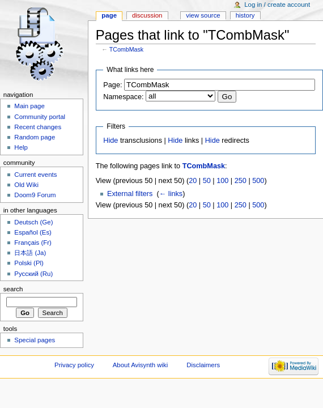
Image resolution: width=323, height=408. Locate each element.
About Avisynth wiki (140, 365)
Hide (110, 140)
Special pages (34, 340)
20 (193, 181)
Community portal (39, 116)
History (245, 15)
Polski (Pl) (29, 263)
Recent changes (37, 127)
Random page (34, 137)
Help (21, 147)
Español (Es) (33, 232)
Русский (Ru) (33, 273)
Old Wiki (26, 184)
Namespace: (123, 97)
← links (171, 194)
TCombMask (126, 49)
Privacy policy (74, 365)
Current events (35, 174)
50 (207, 181)
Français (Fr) (33, 242)
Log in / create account (277, 4)
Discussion (147, 15)
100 (222, 181)
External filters (129, 194)
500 (258, 181)
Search (13, 289)
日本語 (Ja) (30, 252)
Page (109, 15)
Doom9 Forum (35, 195)
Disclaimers (203, 365)
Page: (112, 85)
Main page (29, 106)
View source (203, 15)
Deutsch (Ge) (33, 222)
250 (240, 181)
